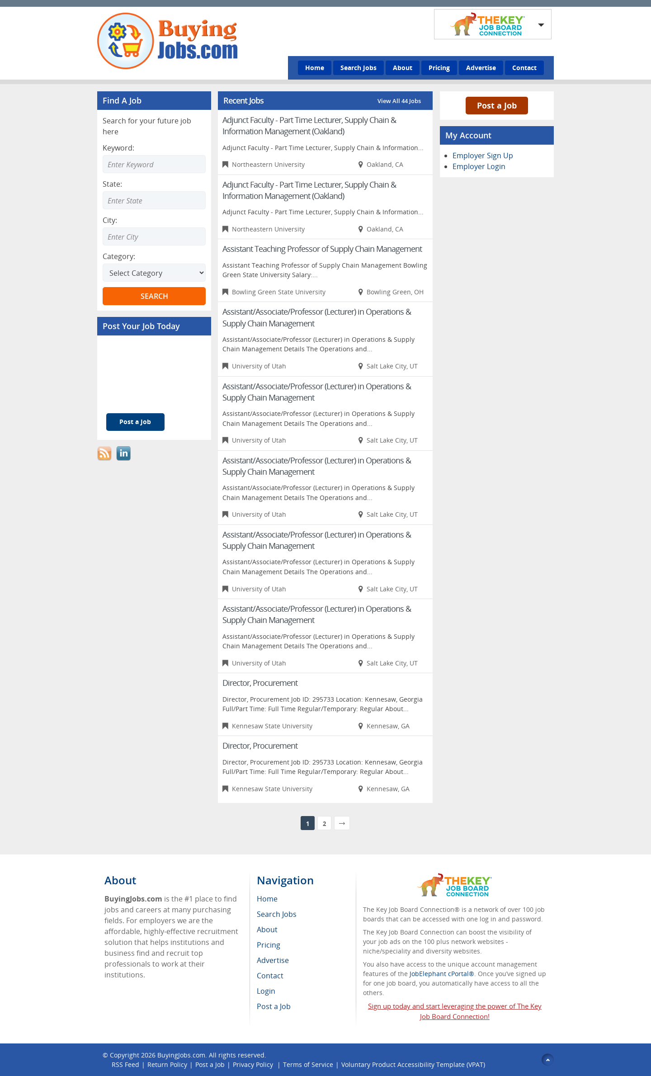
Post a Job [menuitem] (274, 1006)
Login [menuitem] (266, 991)
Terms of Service (308, 1064)
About (402, 67)
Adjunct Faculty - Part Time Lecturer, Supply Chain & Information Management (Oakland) (309, 125)
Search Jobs (358, 67)
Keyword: (118, 148)
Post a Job (135, 421)
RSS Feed (125, 1064)
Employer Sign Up (483, 155)
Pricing (439, 67)
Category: (119, 256)
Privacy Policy (254, 1064)
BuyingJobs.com (181, 1055)
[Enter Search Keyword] (154, 164)
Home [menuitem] (267, 899)
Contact (524, 67)
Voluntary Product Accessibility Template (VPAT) (413, 1064)
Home (314, 67)
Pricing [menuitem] (268, 945)
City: (110, 220)
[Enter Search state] (154, 200)
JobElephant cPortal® (442, 973)
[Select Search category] (154, 273)
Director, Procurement (259, 682)
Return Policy (167, 1064)
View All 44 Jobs (399, 101)
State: (112, 184)
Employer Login (479, 166)
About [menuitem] (267, 929)
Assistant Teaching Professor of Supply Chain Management (322, 248)
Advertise (481, 67)
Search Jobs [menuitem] (277, 914)
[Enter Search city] (154, 236)
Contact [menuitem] (270, 976)
